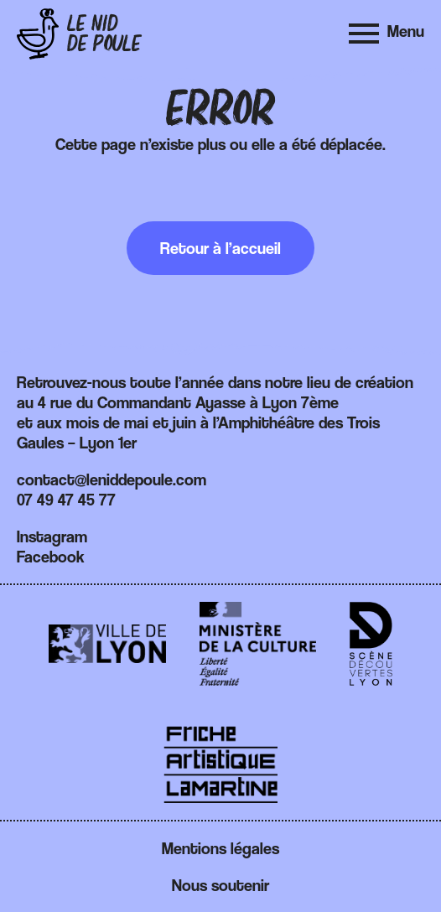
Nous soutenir (220, 885)
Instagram (52, 536)
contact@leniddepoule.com (111, 479)
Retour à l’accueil (220, 248)
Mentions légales (220, 848)
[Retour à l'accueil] (79, 34)
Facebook (51, 557)
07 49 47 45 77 (66, 500)
